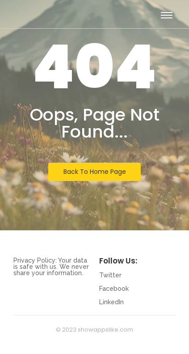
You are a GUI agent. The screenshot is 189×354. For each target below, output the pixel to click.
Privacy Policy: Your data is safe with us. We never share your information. (51, 266)
